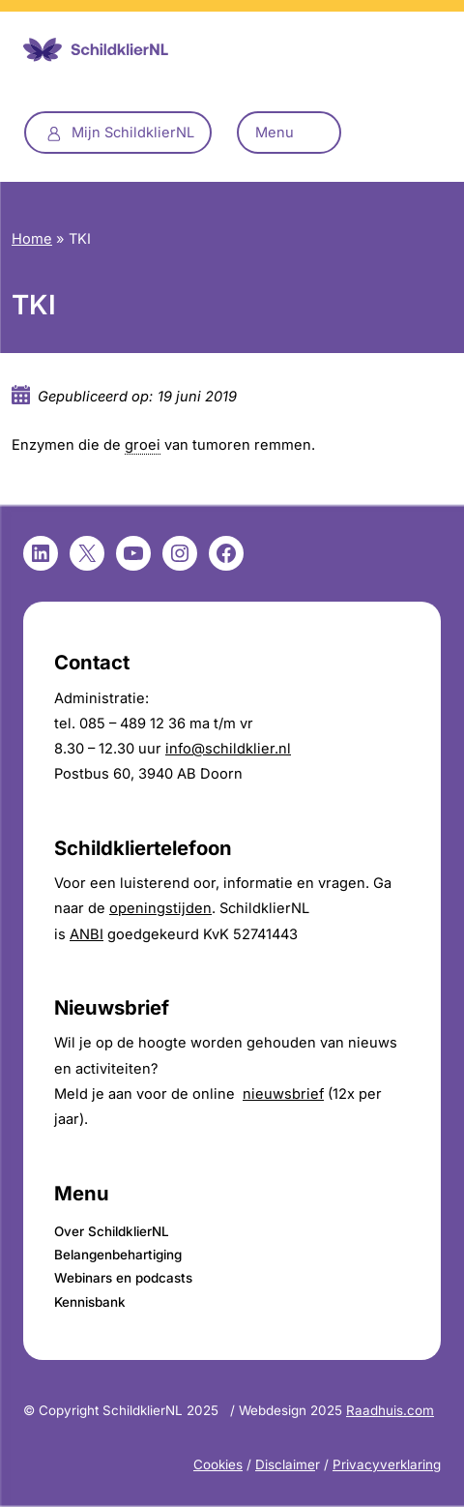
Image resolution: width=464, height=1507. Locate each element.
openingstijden (160, 908)
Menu (274, 132)
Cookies (218, 1464)
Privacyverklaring (387, 1464)
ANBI (86, 934)
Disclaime (285, 1464)
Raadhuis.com (390, 1410)
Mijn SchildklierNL (133, 132)
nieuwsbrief (283, 1094)
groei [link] (142, 445)
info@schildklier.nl (228, 748)
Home (32, 239)
